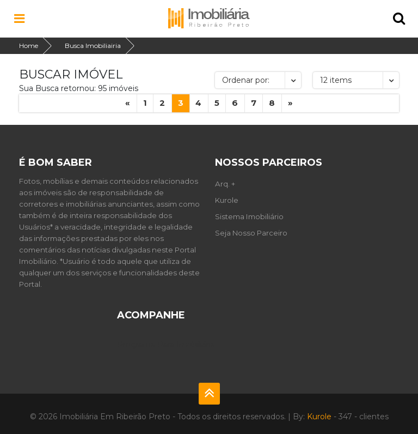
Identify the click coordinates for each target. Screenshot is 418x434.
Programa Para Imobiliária (166, 344)
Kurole (226, 200)
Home (28, 45)
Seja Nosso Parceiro (251, 232)
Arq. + (225, 183)
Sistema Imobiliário (249, 216)
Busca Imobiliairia (93, 45)
